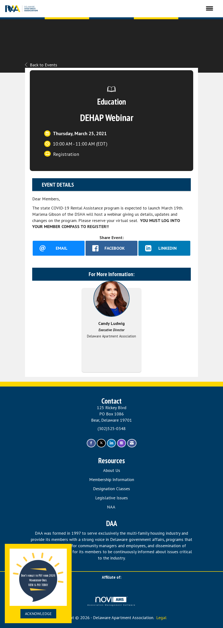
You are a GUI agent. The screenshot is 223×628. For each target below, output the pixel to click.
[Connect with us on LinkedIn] (111, 443)
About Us (111, 470)
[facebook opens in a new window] (111, 248)
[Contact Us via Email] (131, 443)
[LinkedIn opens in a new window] (164, 248)
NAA (111, 507)
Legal (161, 617)
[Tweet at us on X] (101, 443)
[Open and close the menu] (129, 8)
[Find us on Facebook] (91, 443)
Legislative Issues (111, 498)
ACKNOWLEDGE (38, 613)
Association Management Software (111, 601)
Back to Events (41, 65)
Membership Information (111, 479)
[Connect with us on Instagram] (121, 443)
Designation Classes (111, 488)
